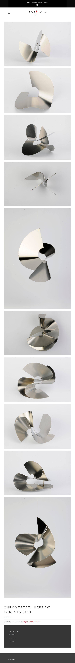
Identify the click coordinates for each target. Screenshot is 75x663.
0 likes (11, 641)
